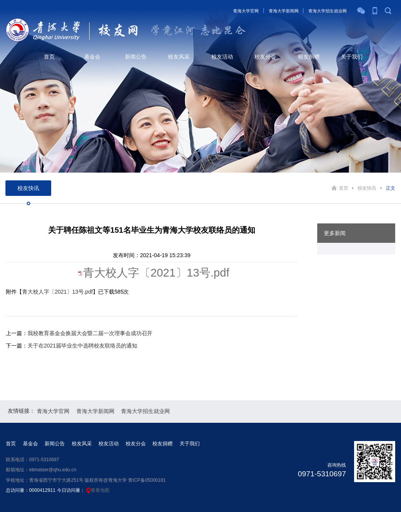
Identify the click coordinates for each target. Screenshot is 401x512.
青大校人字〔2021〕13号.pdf (156, 272)
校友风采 (179, 57)
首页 (49, 57)
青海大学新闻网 (284, 11)
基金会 (92, 57)
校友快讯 (367, 188)
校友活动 (222, 57)
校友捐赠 (309, 57)
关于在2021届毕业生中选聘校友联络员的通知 (82, 345)
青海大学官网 (246, 11)
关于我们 (352, 57)
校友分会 (265, 57)
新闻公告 (136, 57)
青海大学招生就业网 (327, 11)
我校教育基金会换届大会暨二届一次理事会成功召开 (90, 333)
